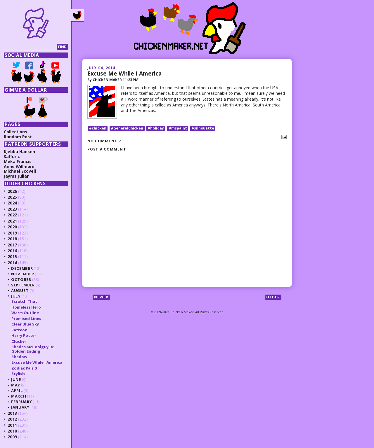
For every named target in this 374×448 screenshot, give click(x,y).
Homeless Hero (26, 307)
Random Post (18, 136)
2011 (12, 425)
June (16, 379)
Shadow (19, 356)
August (20, 290)
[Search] (30, 47)
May (15, 385)
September (23, 285)
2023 (12, 209)
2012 (12, 419)
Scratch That (24, 301)
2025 (12, 197)
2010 (12, 431)
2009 (12, 437)
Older (273, 297)
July (16, 296)
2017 (12, 245)
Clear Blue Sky (25, 324)
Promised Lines (26, 318)
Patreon (19, 329)
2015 (12, 256)
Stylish (18, 373)
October (21, 279)
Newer (101, 297)
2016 (12, 251)
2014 (12, 262)
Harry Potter (23, 335)
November (22, 274)
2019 (12, 233)
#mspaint (178, 128)
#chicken (97, 128)
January (20, 407)
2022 (12, 215)
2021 (12, 221)
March (18, 396)
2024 (12, 203)
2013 (12, 413)
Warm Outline (25, 312)
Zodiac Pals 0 (24, 368)
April (17, 390)
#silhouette (202, 128)
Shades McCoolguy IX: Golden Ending (32, 349)
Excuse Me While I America (124, 73)
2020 (12, 227)
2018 (12, 239)
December (22, 268)
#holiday (156, 128)
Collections (15, 131)
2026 (12, 191)
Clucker (18, 341)
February (21, 402)
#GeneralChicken (127, 128)
